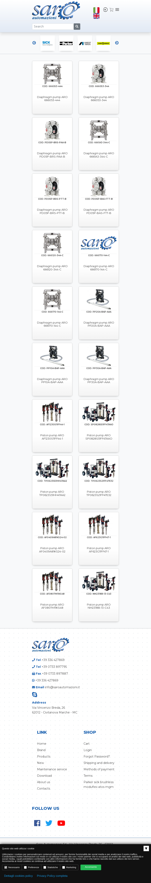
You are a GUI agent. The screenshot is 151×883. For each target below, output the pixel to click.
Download (44, 776)
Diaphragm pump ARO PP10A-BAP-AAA (52, 381)
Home (41, 744)
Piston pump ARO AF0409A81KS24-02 (52, 550)
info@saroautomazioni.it (62, 687)
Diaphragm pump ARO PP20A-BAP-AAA (99, 324)
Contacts (43, 788)
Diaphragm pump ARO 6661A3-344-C (99, 155)
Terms (88, 776)
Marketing (69, 867)
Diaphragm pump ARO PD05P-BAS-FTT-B (99, 211)
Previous (34, 43)
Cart (87, 744)
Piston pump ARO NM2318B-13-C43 (99, 606)
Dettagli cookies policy (18, 875)
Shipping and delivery (99, 763)
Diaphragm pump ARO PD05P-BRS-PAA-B (52, 155)
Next (117, 43)
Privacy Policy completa (52, 875)
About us (43, 782)
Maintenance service (52, 769)
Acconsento (91, 867)
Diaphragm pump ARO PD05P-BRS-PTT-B (52, 211)
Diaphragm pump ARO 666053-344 (99, 99)
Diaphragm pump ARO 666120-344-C (52, 268)
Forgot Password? (97, 756)
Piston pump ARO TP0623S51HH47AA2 (52, 493)
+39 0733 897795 (54, 667)
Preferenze (31, 867)
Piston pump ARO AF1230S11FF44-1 (52, 437)
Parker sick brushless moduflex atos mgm (99, 784)
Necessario (12, 867)
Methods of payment (99, 769)
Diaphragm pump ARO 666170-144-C (99, 268)
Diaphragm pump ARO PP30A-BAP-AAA (99, 381)
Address (39, 702)
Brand (41, 750)
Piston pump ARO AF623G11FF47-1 (99, 550)
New (40, 763)
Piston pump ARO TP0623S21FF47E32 (98, 493)
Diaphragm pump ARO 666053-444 (52, 99)
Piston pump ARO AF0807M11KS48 (52, 606)
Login (88, 750)
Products (43, 756)
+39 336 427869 (53, 660)
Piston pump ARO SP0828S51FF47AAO (98, 437)
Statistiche (50, 867)
